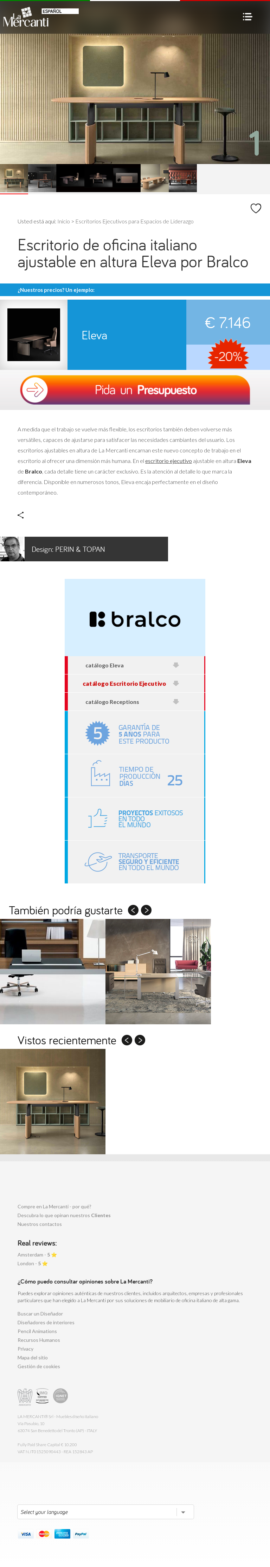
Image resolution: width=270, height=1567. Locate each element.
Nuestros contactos (40, 1224)
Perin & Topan (52, 549)
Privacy (25, 1349)
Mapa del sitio (33, 1357)
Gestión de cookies (39, 1366)
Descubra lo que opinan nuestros (64, 1215)
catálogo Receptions (132, 701)
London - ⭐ (33, 1263)
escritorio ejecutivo (168, 460)
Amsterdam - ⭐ (37, 1255)
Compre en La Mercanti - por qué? (54, 1206)
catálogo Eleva (132, 665)
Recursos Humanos (39, 1340)
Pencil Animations (37, 1331)
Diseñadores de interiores (46, 1322)
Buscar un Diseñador (40, 1314)
